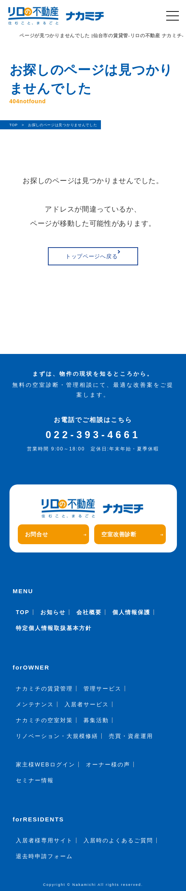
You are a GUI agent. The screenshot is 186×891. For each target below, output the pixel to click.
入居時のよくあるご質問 (118, 840)
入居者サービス (87, 704)
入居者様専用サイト (44, 840)
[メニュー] (172, 16)
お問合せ (56, 534)
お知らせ (53, 612)
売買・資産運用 (131, 736)
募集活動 (96, 720)
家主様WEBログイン (45, 764)
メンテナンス (35, 704)
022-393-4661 (93, 434)
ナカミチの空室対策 (44, 720)
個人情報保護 (131, 612)
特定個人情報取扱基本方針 (54, 628)
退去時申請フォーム (44, 856)
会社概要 (89, 612)
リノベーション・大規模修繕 (57, 736)
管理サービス (102, 688)
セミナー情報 (35, 780)
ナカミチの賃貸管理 (44, 688)
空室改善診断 (132, 534)
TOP (23, 612)
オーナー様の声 (108, 764)
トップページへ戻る (93, 254)
